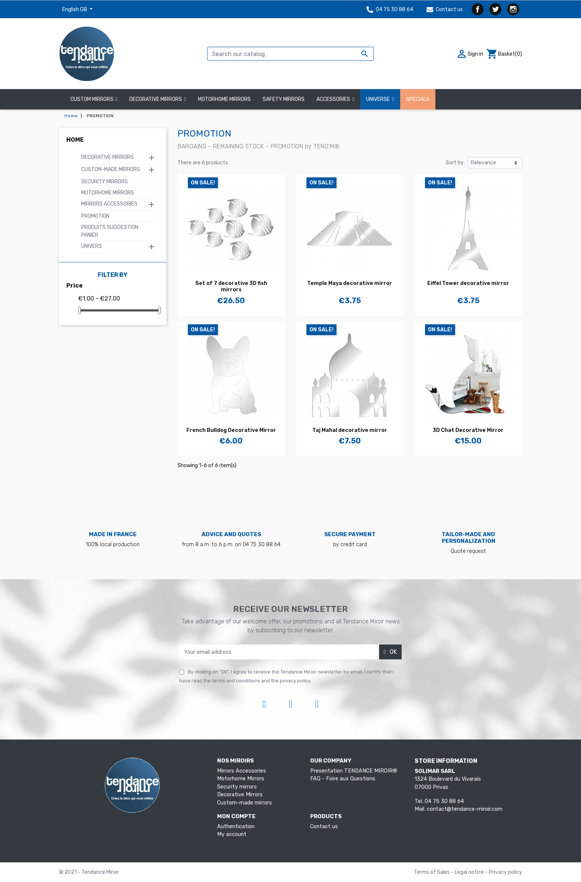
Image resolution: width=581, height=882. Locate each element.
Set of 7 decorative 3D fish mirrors (231, 286)
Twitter (495, 9)
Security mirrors (104, 181)
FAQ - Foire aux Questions (342, 779)
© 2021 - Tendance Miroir (89, 872)
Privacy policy (505, 872)
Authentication (236, 826)
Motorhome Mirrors (107, 193)
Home (75, 139)
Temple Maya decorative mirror (349, 283)
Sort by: (455, 163)
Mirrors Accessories (109, 204)
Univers (91, 246)
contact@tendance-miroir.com (464, 809)
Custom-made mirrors (110, 169)
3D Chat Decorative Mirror (468, 430)
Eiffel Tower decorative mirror (468, 283)
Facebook (478, 9)
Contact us (444, 9)
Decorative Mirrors (107, 157)
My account (231, 834)
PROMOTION (95, 216)
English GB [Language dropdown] (75, 9)
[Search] (290, 54)
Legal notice (470, 872)
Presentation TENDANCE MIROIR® (353, 771)
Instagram (513, 9)
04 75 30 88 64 (389, 9)
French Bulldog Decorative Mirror (231, 430)
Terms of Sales (432, 872)
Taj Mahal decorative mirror (349, 430)
